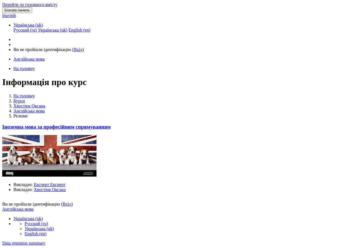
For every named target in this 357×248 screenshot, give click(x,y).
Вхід (78, 49)
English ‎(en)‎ (36, 233)
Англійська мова (29, 111)
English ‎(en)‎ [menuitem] (79, 30)
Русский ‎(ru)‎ (36, 223)
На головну (24, 95)
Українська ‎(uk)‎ (28, 25)
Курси (19, 100)
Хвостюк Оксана (29, 105)
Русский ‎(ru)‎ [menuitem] (25, 30)
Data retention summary (23, 243)
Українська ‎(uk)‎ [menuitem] (52, 30)
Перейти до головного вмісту (29, 4)
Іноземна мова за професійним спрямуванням (56, 127)
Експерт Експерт (49, 184)
